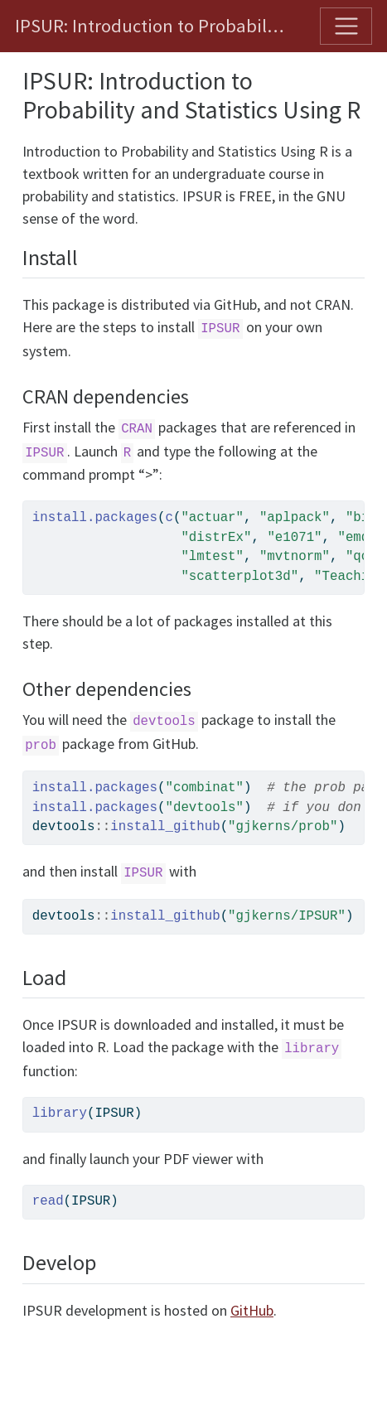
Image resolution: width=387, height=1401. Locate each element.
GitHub (251, 1310)
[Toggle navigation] (346, 26)
